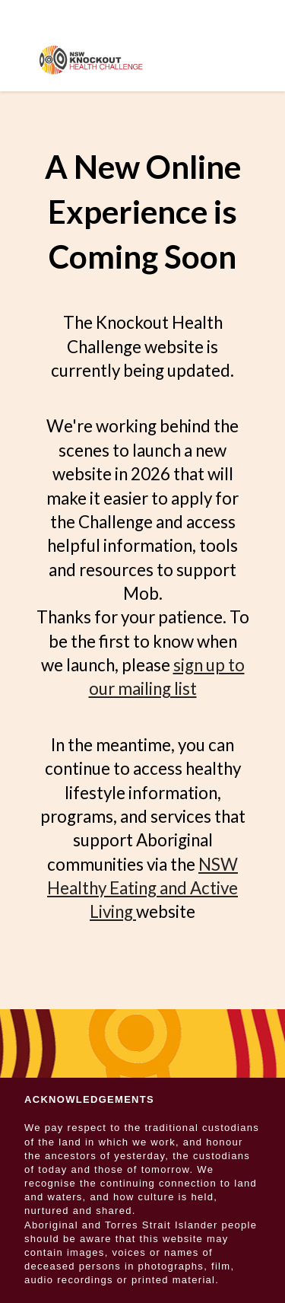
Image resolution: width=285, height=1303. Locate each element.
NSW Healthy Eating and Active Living (142, 888)
